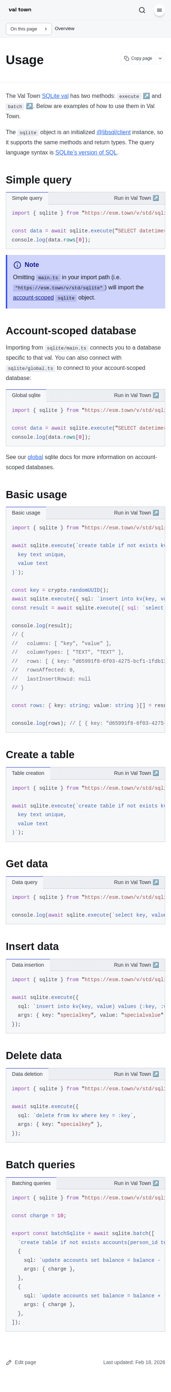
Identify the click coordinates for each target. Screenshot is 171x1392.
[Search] (142, 10)
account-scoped (33, 297)
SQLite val (55, 96)
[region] (85, 227)
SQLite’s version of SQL (86, 152)
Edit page (21, 1362)
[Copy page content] (138, 58)
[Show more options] (160, 58)
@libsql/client (114, 132)
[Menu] (159, 10)
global (35, 457)
